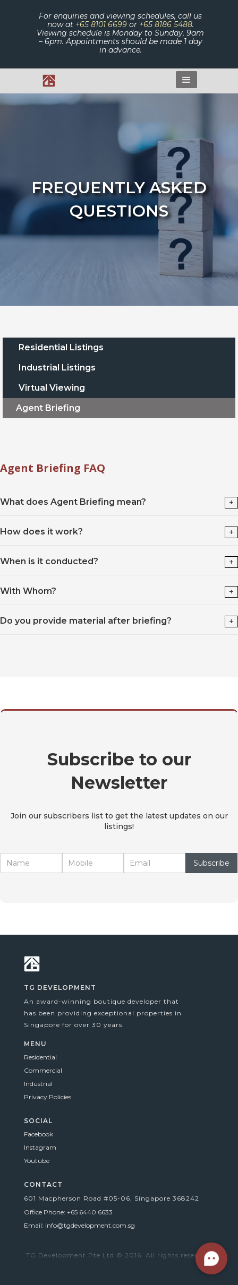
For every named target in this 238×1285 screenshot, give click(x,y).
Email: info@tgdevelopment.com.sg (79, 1225)
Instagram (40, 1147)
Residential (40, 1057)
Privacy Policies (47, 1097)
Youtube (36, 1161)
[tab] (119, 348)
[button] (186, 79)
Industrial (38, 1084)
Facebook (38, 1134)
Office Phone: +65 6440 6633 (68, 1212)
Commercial (43, 1070)
